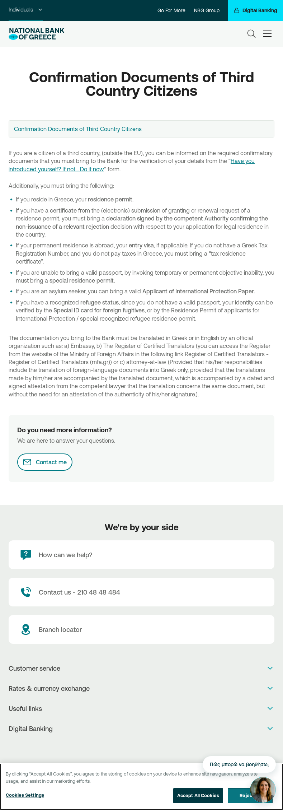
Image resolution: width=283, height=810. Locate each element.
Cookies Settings (25, 794)
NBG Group (207, 10)
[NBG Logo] (37, 34)
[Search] (251, 33)
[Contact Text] (141, 592)
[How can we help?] (141, 554)
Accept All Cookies (198, 795)
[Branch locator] (141, 629)
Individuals (26, 9)
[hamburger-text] (267, 33)
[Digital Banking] (255, 10)
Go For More (171, 10)
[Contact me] (44, 462)
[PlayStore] (141, 747)
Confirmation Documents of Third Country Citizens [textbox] (78, 129)
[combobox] (141, 129)
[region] (141, 786)
